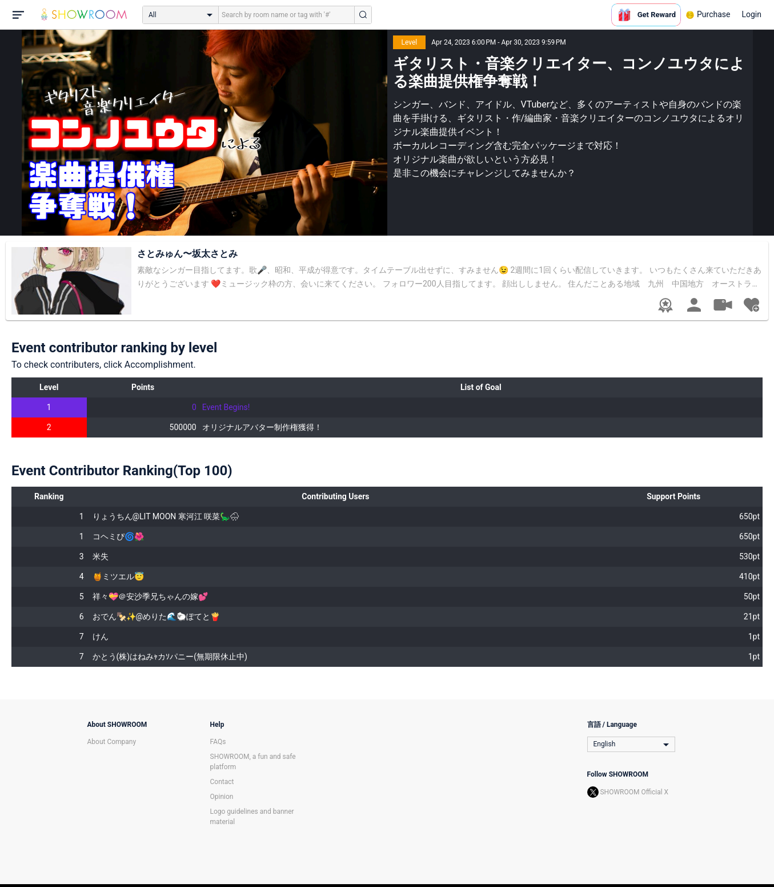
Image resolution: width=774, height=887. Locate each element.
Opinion (222, 797)
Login (751, 14)
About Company (112, 742)
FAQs (218, 742)
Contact (222, 782)
